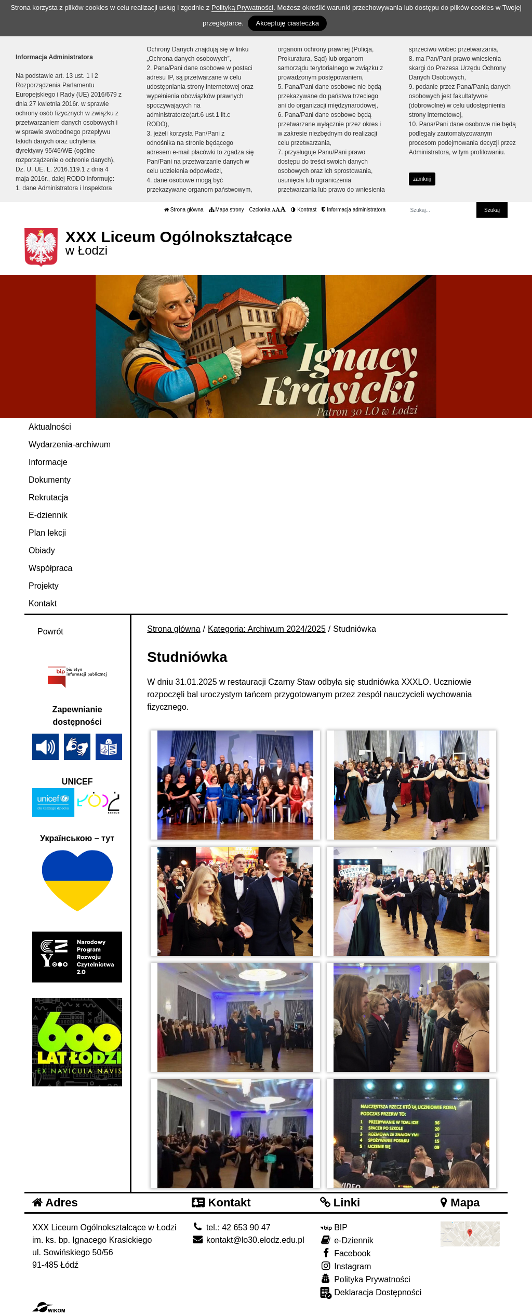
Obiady (42, 550)
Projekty (44, 585)
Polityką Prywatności (242, 7)
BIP (334, 1227)
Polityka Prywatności (365, 1279)
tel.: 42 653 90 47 (231, 1227)
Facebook (345, 1253)
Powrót (50, 631)
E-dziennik (48, 515)
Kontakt (43, 603)
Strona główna (184, 209)
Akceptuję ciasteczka (287, 23)
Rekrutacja (48, 497)
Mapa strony (226, 209)
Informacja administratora (353, 209)
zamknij (422, 179)
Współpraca (50, 568)
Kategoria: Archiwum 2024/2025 (267, 629)
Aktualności (50, 426)
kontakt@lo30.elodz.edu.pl (248, 1240)
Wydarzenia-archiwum (70, 444)
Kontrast (303, 209)
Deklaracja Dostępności (371, 1293)
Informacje (48, 462)
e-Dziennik (347, 1240)
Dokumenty (50, 479)
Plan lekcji (47, 532)
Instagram (345, 1266)
